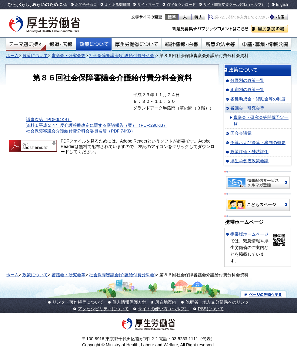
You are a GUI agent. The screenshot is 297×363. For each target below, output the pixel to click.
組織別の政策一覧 (247, 89)
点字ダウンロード (181, 4)
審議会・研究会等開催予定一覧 (261, 120)
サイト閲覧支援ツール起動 (225, 4)
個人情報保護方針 (129, 302)
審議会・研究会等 (68, 55)
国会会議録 (241, 133)
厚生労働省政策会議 (249, 160)
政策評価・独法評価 (249, 151)
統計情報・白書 (181, 44)
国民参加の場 (270, 28)
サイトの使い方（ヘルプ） (163, 308)
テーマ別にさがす (25, 44)
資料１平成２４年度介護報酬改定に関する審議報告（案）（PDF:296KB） (96, 125)
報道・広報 (61, 44)
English (282, 4)
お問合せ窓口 (86, 4)
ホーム (12, 55)
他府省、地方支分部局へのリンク (217, 302)
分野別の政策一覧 (247, 80)
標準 (171, 17)
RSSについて (211, 308)
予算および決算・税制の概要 (257, 142)
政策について (94, 44)
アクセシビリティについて (103, 308)
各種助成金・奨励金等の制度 (257, 98)
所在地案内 (165, 302)
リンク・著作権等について (77, 302)
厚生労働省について (137, 44)
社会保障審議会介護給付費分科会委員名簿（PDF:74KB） (80, 131)
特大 (198, 17)
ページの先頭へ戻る (263, 294)
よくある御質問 (117, 4)
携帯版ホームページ (249, 234)
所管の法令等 (220, 44)
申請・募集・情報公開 (265, 44)
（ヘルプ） (256, 4)
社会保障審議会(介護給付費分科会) (122, 55)
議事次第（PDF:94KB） (49, 119)
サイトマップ (148, 4)
